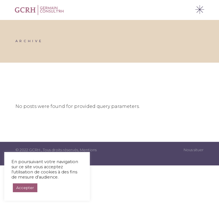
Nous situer (194, 149)
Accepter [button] (25, 187)
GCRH (35, 149)
